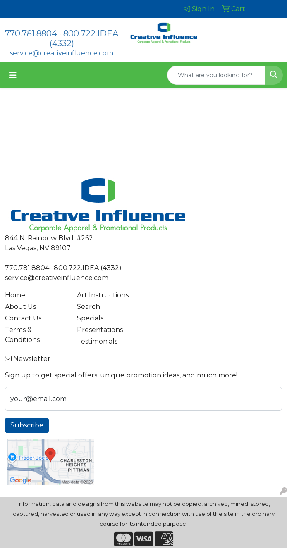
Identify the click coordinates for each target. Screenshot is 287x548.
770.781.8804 (31, 33)
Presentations (100, 330)
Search (88, 307)
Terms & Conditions (22, 335)
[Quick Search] (216, 75)
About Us (20, 307)
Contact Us (23, 318)
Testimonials (97, 341)
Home (15, 295)
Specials (90, 318)
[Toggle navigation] (13, 75)
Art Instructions (103, 295)
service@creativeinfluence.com (61, 53)
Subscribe (26, 425)
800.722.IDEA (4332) (88, 268)
